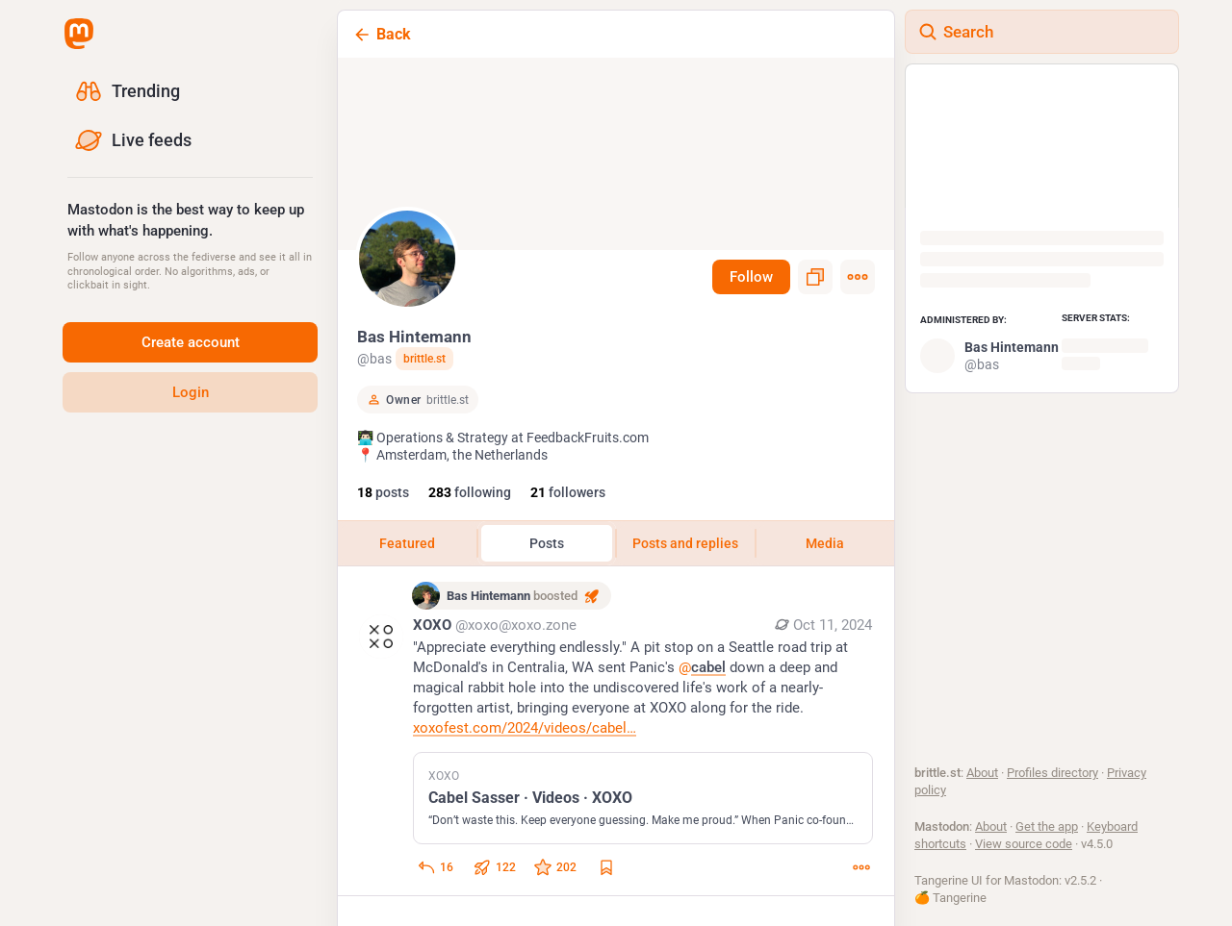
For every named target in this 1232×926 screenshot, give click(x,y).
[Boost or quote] (494, 878)
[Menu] (857, 277)
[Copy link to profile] (815, 277)
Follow (751, 277)
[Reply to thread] (435, 878)
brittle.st (424, 358)
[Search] (1042, 32)
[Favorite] (554, 878)
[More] (861, 878)
